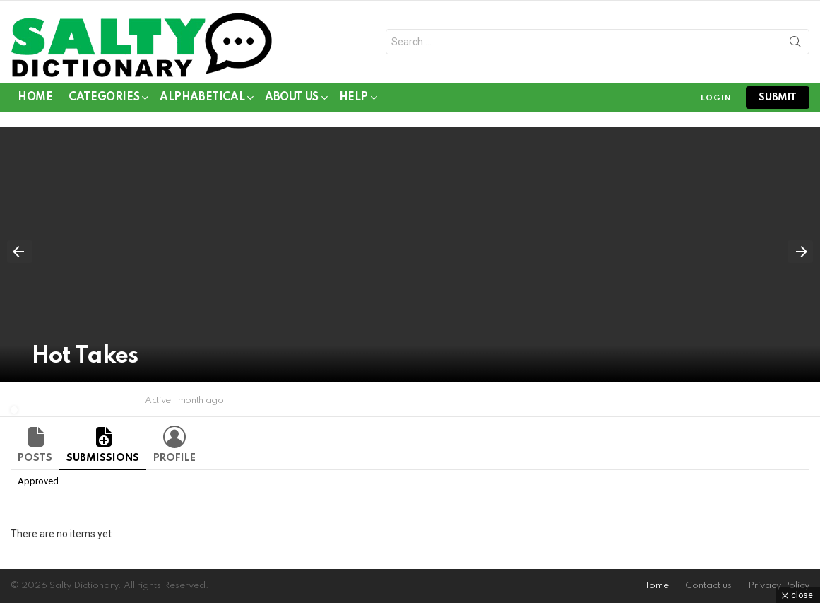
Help (353, 100)
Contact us (708, 585)
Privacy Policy (778, 585)
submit (778, 98)
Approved (38, 481)
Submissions (102, 458)
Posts (35, 458)
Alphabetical (202, 100)
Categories (104, 100)
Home (35, 97)
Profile (174, 458)
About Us (292, 100)
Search (795, 44)
